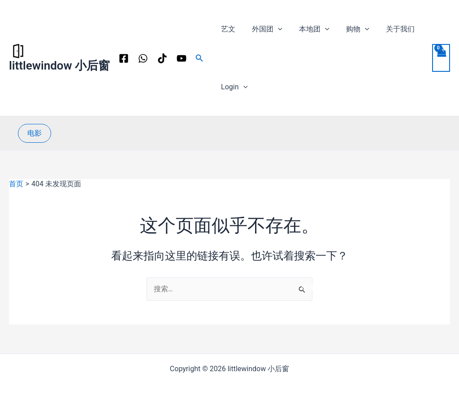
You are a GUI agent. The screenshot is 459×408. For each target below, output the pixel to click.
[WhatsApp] (143, 58)
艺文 (227, 29)
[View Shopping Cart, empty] (441, 58)
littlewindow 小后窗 (59, 65)
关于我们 (389, 29)
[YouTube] (181, 58)
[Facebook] (124, 58)
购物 (349, 29)
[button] (199, 58)
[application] (274, 29)
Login (233, 87)
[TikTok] (162, 58)
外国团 (263, 29)
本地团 (308, 29)
